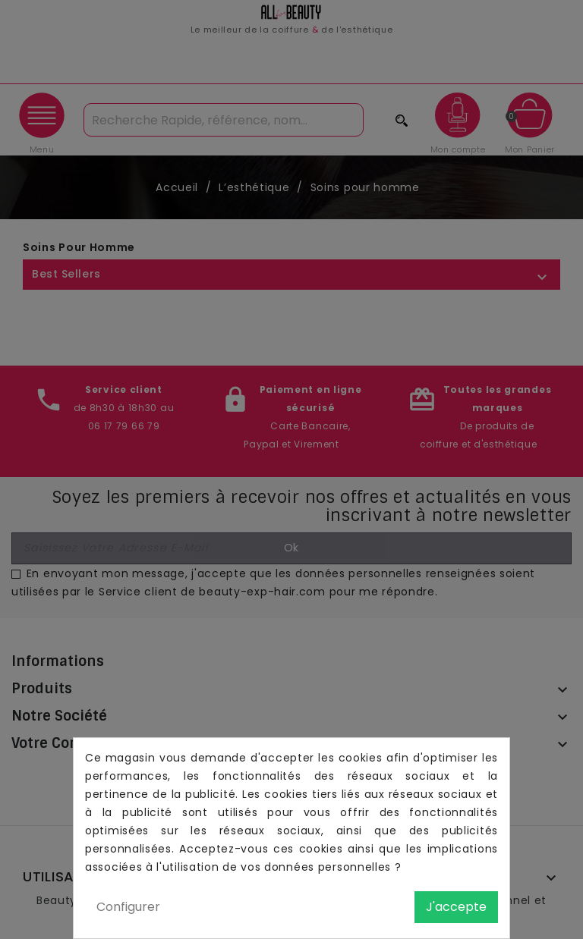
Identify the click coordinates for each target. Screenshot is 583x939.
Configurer (128, 906)
